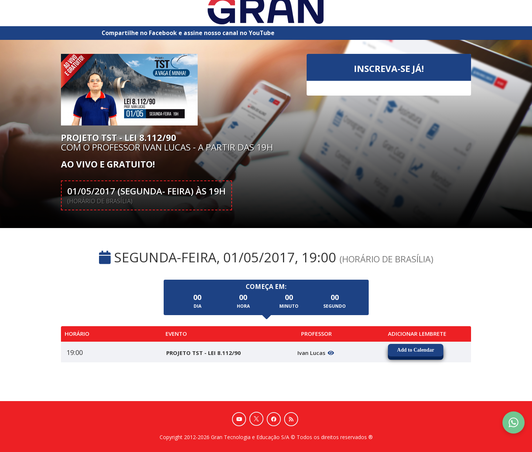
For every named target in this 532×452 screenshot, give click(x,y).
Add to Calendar (415, 350)
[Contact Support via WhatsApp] (513, 422)
